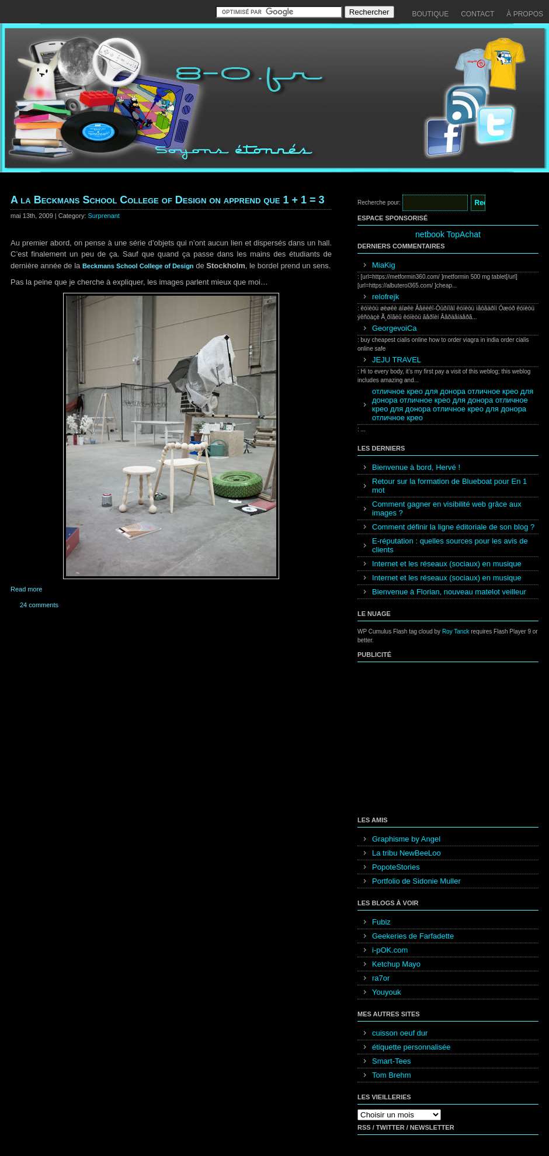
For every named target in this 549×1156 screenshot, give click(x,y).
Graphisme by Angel (406, 839)
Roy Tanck (456, 631)
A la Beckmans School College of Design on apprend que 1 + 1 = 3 (168, 200)
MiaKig (383, 265)
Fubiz (381, 922)
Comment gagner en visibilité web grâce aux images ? (447, 508)
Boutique (430, 14)
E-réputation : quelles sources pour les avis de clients (450, 545)
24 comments (39, 604)
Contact (477, 14)
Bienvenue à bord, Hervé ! (416, 467)
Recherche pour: (379, 202)
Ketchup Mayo (396, 964)
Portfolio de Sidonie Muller (416, 881)
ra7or (381, 978)
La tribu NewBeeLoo (406, 853)
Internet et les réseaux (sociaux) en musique (447, 563)
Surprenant (104, 215)
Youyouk (386, 992)
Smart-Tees (391, 1061)
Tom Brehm (391, 1075)
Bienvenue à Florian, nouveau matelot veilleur (449, 591)
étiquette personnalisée (411, 1047)
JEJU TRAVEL (396, 359)
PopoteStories (396, 867)
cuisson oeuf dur (400, 1033)
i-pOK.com (390, 950)
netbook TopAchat (448, 234)
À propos (524, 14)
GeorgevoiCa (394, 328)
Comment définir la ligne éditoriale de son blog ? (453, 526)
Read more (26, 589)
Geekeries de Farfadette (413, 936)
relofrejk (385, 296)
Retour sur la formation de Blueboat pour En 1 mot (449, 485)
